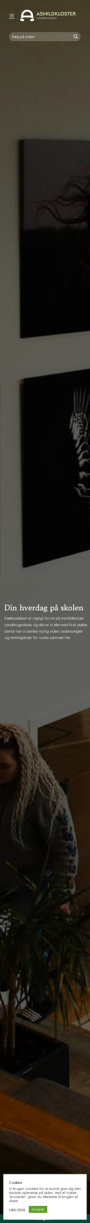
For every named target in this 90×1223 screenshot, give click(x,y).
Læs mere (17, 1209)
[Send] (75, 36)
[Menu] (11, 15)
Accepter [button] (38, 1209)
